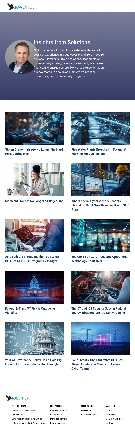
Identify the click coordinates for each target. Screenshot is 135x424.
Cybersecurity (18, 415)
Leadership (111, 415)
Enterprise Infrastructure (23, 411)
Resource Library (89, 415)
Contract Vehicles (114, 419)
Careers (109, 411)
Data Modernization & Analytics (27, 419)
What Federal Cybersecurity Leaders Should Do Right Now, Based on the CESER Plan (100, 205)
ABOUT (110, 406)
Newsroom (86, 411)
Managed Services (58, 419)
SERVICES (56, 406)
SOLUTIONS (20, 406)
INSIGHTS (87, 406)
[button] (118, 6)
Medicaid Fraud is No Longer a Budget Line (34, 201)
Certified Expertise (58, 411)
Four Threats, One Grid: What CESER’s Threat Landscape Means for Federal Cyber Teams (96, 364)
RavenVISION (56, 415)
